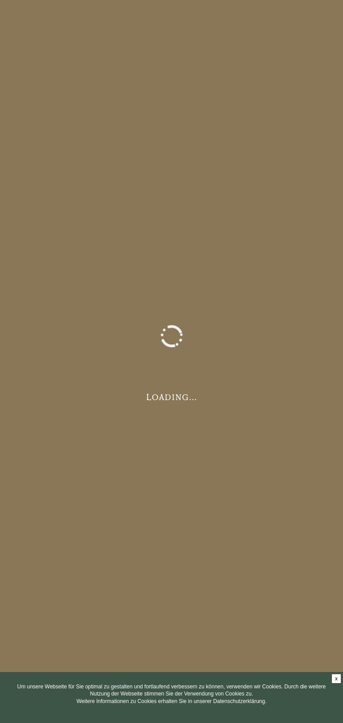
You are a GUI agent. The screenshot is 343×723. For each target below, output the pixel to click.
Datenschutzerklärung (239, 701)
